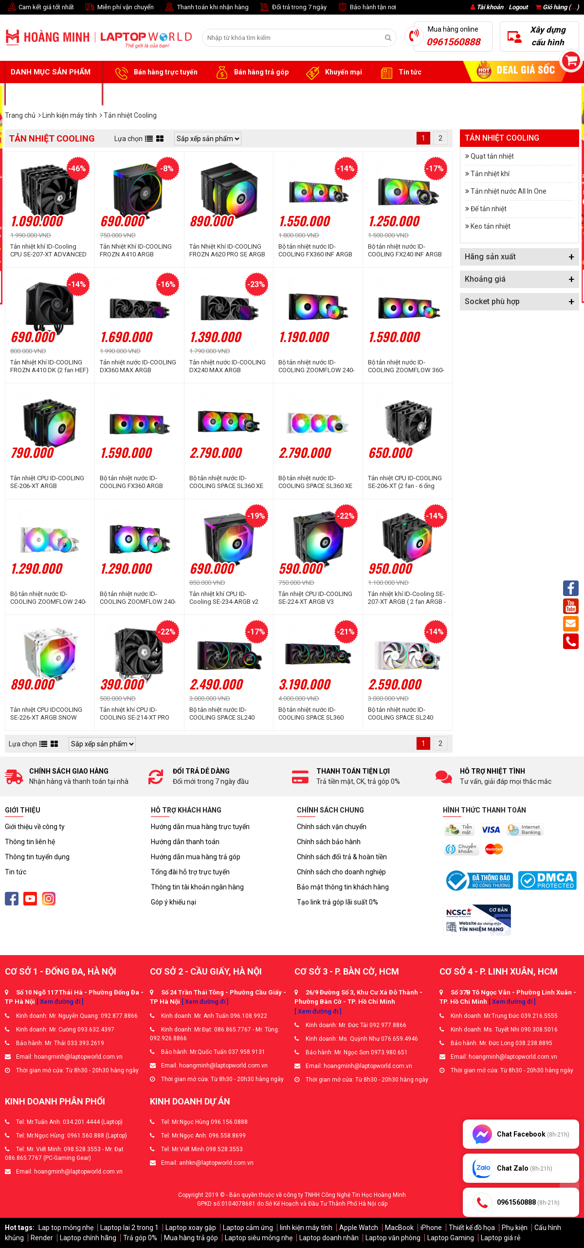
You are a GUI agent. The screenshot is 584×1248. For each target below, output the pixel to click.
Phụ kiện (515, 1227)
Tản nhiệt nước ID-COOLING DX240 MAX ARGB (227, 366)
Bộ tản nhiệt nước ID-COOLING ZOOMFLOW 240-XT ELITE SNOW (48, 598)
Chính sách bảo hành (329, 842)
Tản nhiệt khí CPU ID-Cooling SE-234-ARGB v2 (223, 597)
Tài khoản (489, 7)
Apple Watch (358, 1227)
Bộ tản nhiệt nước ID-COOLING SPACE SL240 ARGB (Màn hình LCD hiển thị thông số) (225, 714)
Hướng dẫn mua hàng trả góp (195, 857)
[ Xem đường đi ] (59, 1001)
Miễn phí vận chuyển (119, 7)
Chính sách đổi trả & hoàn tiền (342, 857)
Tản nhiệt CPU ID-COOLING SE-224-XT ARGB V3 (315, 597)
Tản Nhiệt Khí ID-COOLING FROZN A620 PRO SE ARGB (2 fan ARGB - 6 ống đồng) (227, 250)
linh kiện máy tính (306, 1227)
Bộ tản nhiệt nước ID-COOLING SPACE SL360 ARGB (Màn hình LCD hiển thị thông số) (314, 714)
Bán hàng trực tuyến (155, 72)
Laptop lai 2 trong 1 (129, 1227)
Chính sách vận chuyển (331, 827)
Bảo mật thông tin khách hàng (343, 887)
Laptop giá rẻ (500, 1238)
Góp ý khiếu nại (173, 902)
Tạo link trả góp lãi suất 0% (337, 902)
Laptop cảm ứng (248, 1227)
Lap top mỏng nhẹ (65, 1227)
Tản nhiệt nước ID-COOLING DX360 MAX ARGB (138, 366)
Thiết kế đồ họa (472, 1227)
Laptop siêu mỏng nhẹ (258, 1238)
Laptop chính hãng (88, 1238)
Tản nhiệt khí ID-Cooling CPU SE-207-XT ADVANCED (48, 250)
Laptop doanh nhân (329, 1238)
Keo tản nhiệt (491, 226)
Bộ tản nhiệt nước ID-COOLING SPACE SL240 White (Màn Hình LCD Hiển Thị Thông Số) (404, 714)
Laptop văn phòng (392, 1238)
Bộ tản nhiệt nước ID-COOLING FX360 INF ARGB (315, 250)
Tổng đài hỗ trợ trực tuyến (190, 872)
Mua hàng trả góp (191, 1238)
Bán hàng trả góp (250, 72)
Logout (518, 7)
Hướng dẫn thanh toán (185, 842)
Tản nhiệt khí (490, 174)
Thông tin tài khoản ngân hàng (197, 887)
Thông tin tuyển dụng (37, 857)
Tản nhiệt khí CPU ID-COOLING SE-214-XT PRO (134, 713)
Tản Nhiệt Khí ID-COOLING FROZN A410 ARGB (136, 250)
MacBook (399, 1227)
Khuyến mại (332, 72)
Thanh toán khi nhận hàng (206, 7)
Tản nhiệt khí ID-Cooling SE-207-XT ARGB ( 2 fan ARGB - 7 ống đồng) (407, 598)
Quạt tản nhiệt (492, 156)
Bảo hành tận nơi (366, 7)
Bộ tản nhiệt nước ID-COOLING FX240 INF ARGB (405, 250)
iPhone (431, 1227)
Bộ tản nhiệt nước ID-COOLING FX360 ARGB (131, 481)
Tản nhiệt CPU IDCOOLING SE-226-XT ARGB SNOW (46, 713)
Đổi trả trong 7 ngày (292, 7)
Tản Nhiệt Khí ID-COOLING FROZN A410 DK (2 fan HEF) (49, 366)
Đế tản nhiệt (489, 209)
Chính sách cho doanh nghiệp (341, 872)
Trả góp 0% (140, 1238)
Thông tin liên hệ (30, 842)
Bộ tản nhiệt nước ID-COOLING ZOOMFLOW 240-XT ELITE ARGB (138, 598)
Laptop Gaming (450, 1238)
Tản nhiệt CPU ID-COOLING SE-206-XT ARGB (47, 481)
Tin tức (399, 72)
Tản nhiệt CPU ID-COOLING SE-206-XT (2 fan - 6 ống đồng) (405, 482)
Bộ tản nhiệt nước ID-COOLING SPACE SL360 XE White (315, 482)
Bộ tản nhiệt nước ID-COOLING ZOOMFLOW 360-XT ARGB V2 (406, 366)
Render (42, 1238)
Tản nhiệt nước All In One (509, 191)
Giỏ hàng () (557, 7)
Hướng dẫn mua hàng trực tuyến (200, 827)
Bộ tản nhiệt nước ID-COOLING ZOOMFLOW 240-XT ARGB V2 (316, 366)
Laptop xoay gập (190, 1227)
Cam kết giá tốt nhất (39, 7)
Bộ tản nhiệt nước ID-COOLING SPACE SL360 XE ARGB (226, 482)
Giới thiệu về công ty (35, 827)
